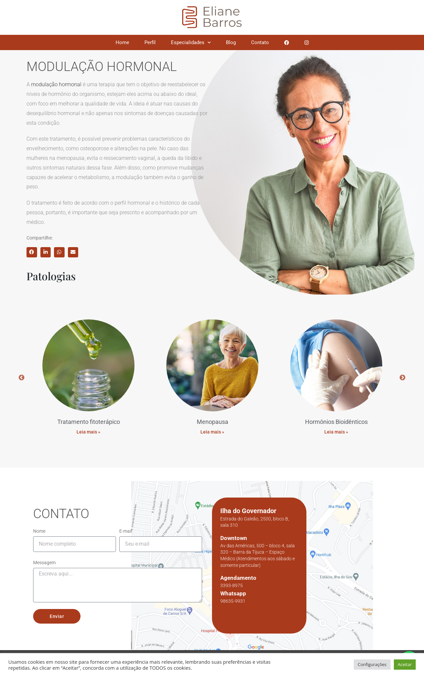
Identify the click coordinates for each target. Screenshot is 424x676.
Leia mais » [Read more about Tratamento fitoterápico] (88, 427)
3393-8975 (231, 581)
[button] (31, 252)
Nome (39, 526)
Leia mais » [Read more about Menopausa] (212, 427)
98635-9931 (232, 596)
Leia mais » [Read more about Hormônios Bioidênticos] (336, 427)
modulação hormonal (56, 84)
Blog (231, 42)
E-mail (125, 526)
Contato (260, 42)
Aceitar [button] (405, 664)
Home (122, 42)
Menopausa (212, 417)
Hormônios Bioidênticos (336, 417)
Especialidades (191, 42)
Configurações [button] (372, 664)
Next (402, 375)
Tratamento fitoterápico (88, 417)
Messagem (44, 558)
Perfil (150, 42)
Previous (21, 375)
